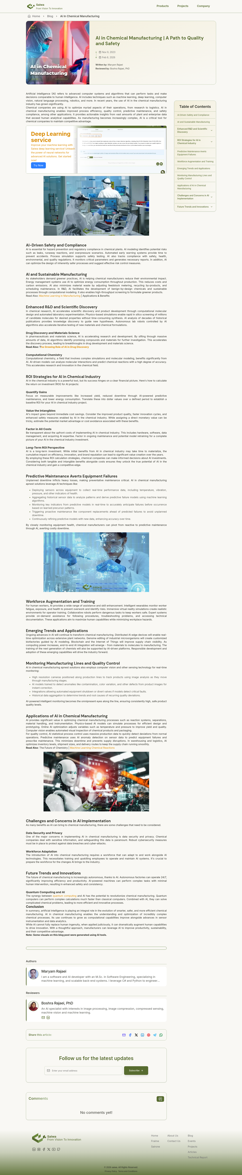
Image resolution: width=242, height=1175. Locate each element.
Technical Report (197, 1157)
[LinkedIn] (48, 1017)
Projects (182, 6)
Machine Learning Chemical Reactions (92, 747)
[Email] (43, 1017)
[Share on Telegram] (155, 1035)
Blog (50, 16)
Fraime (155, 1141)
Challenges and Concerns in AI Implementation (195, 197)
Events (192, 1141)
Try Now (38, 165)
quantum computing (64, 895)
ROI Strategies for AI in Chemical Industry (195, 141)
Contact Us (173, 1141)
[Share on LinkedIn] (142, 1035)
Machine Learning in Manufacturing (59, 295)
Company (203, 6)
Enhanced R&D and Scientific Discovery (195, 130)
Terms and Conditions (127, 1171)
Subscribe (136, 1070)
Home (154, 1135)
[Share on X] (136, 1035)
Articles (192, 1152)
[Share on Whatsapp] (161, 1035)
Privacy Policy (111, 1171)
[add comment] (160, 1099)
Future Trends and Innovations (195, 206)
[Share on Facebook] (130, 1035)
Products (163, 6)
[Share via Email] (124, 1035)
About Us (172, 1135)
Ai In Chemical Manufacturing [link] (79, 16)
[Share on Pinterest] (148, 1035)
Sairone (155, 1146)
